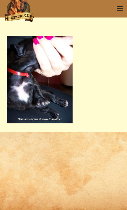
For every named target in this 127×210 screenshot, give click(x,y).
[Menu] (119, 8)
